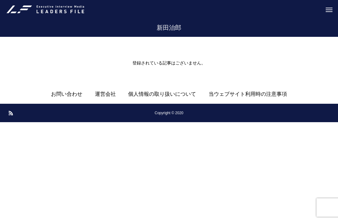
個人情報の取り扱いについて (162, 94)
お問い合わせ (66, 94)
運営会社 (105, 94)
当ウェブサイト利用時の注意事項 (248, 94)
